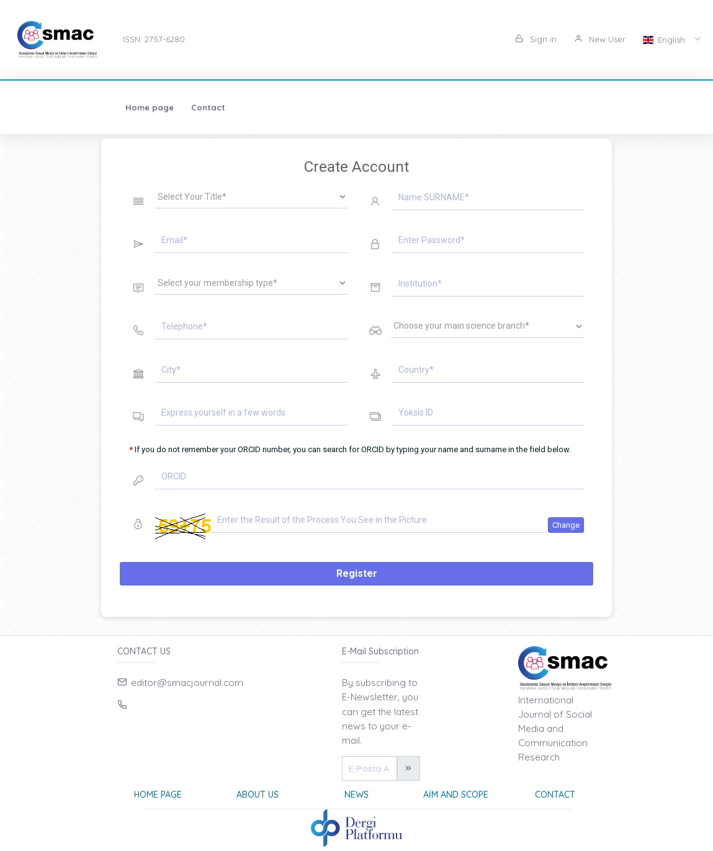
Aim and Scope (455, 794)
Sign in (536, 39)
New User (600, 39)
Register (356, 573)
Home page (56, 107)
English (665, 40)
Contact (115, 107)
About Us (257, 794)
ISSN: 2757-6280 (154, 39)
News (356, 794)
